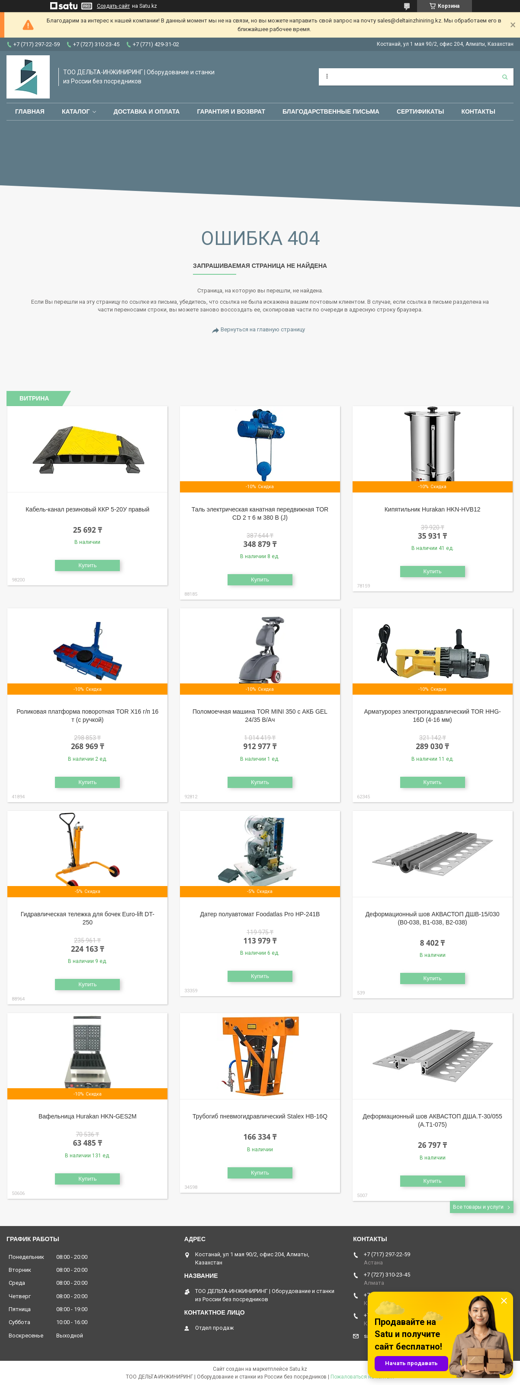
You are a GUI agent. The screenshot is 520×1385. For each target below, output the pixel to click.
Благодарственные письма (330, 111)
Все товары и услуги (478, 1207)
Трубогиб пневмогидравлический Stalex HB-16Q (260, 1116)
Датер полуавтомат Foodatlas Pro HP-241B (260, 914)
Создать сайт (113, 6)
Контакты (478, 111)
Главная (30, 111)
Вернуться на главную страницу (263, 329)
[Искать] (505, 77)
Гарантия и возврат (231, 111)
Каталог (76, 111)
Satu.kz (298, 1369)
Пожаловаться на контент (363, 1377)
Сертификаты (420, 111)
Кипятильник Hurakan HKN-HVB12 (433, 509)
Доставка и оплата (146, 111)
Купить (87, 565)
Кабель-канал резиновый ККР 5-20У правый (87, 509)
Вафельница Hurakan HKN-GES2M (88, 1116)
